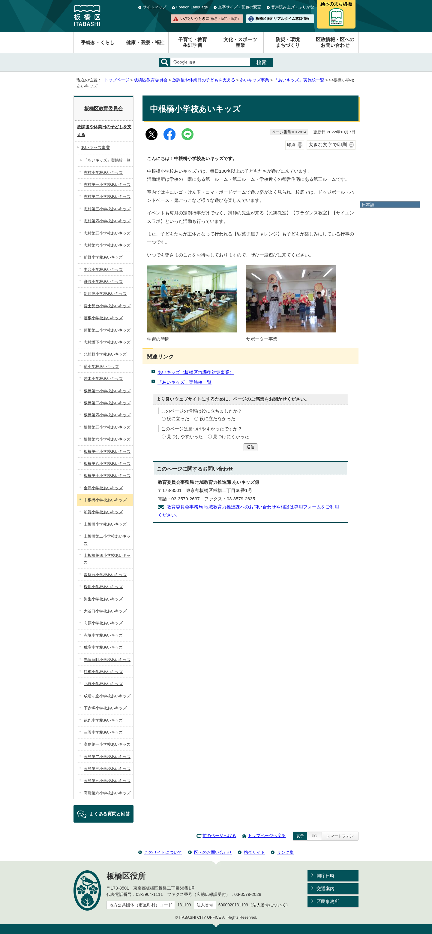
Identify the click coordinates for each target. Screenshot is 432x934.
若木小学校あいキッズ (103, 378)
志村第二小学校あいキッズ (107, 196)
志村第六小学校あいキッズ (107, 245)
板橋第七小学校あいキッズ (107, 451)
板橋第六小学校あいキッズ (107, 439)
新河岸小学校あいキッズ (105, 293)
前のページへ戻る (219, 835)
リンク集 (285, 852)
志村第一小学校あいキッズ (107, 184)
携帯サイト (254, 852)
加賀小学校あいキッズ (103, 512)
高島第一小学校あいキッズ (107, 744)
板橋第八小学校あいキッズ (107, 463)
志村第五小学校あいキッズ (107, 233)
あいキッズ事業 (254, 80)
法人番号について (269, 905)
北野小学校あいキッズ (103, 683)
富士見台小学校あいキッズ (107, 306)
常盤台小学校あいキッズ (105, 574)
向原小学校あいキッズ (103, 623)
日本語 (368, 204)
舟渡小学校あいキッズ (103, 281)
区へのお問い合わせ (213, 852)
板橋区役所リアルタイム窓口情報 (283, 19)
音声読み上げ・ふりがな (292, 7)
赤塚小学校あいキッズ (103, 635)
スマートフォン (340, 836)
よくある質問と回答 (109, 813)
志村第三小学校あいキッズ (107, 209)
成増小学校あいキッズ (103, 647)
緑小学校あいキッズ (101, 366)
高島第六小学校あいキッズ (107, 793)
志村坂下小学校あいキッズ (107, 342)
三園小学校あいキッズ (103, 732)
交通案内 (325, 888)
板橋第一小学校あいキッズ (107, 391)
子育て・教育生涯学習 (192, 42)
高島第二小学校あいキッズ (107, 756)
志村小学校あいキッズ (103, 172)
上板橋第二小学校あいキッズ (107, 539)
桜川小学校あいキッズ (103, 586)
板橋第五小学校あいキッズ (107, 427)
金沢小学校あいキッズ (103, 488)
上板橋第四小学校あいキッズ (107, 559)
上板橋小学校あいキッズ (105, 524)
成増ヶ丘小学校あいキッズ (107, 696)
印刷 (291, 145)
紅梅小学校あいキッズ (103, 671)
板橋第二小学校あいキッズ (107, 403)
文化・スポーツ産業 (240, 42)
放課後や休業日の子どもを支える (203, 80)
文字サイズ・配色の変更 (239, 7)
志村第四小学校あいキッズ (107, 221)
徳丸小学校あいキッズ (103, 720)
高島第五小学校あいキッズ (107, 780)
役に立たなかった (218, 418)
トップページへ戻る (267, 835)
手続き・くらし (98, 42)
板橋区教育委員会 (150, 80)
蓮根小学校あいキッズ (103, 318)
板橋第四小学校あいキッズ (107, 415)
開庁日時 (325, 875)
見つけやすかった (185, 436)
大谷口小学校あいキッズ (105, 611)
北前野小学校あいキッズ (105, 354)
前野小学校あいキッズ (103, 257)
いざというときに (210, 19)
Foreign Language (192, 7)
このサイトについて (163, 852)
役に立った (178, 418)
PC (314, 836)
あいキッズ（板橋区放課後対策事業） (196, 372)
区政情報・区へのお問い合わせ (335, 42)
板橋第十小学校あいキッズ (107, 475)
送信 (250, 447)
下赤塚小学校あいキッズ (105, 708)
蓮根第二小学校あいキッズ (107, 330)
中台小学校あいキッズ (103, 269)
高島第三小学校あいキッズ (107, 768)
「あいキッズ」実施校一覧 (299, 80)
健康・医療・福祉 (145, 42)
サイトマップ (154, 7)
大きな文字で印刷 (327, 144)
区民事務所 (327, 901)
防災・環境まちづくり (288, 42)
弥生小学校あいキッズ (103, 599)
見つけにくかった (231, 436)
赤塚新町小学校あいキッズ (107, 659)
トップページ (116, 80)
